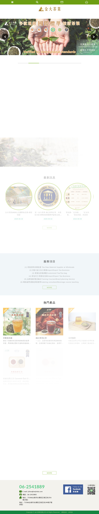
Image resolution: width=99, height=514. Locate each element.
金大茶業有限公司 (50, 9)
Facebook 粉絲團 (83, 485)
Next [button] (93, 37)
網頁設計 (64, 512)
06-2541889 (31, 486)
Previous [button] (5, 37)
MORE (49, 289)
